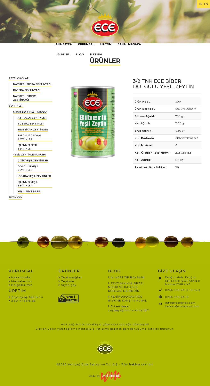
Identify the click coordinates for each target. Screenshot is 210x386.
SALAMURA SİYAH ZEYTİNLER (29, 137)
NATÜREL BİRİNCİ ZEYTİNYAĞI (25, 98)
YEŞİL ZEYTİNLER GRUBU (29, 154)
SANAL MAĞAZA (129, 44)
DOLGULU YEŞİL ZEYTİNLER (28, 168)
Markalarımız (20, 281)
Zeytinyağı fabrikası (26, 297)
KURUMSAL (86, 44)
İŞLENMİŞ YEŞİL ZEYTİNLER (28, 183)
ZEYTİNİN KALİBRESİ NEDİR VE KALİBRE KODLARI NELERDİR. (126, 287)
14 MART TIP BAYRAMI (128, 277)
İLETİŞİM (96, 54)
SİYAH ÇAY (15, 197)
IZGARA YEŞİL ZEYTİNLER (34, 176)
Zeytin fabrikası (22, 300)
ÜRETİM (106, 44)
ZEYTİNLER (16, 105)
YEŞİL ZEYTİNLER (29, 191)
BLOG (79, 54)
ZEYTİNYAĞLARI (19, 78)
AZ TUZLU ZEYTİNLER (32, 117)
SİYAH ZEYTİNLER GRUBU (30, 111)
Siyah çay (67, 285)
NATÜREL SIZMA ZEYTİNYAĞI (32, 84)
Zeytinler (67, 281)
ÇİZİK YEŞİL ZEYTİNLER (33, 160)
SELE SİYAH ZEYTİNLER (33, 129)
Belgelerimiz (20, 285)
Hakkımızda (19, 277)
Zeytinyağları (70, 277)
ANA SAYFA (64, 44)
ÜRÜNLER (62, 54)
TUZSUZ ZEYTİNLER (31, 123)
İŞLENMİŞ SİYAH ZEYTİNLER (28, 147)
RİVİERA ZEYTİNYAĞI (26, 90)
